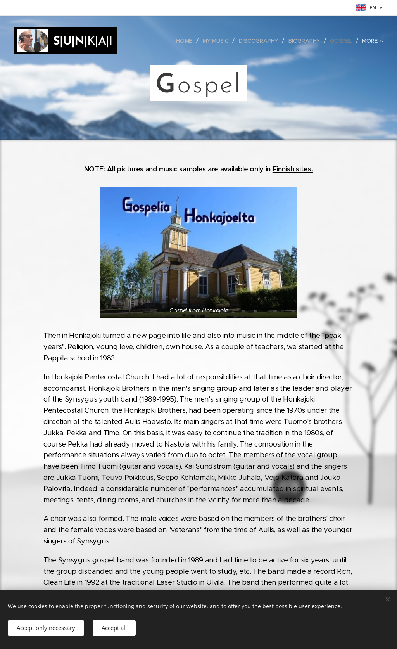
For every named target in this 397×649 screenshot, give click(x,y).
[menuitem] (187, 40)
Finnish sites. (293, 168)
